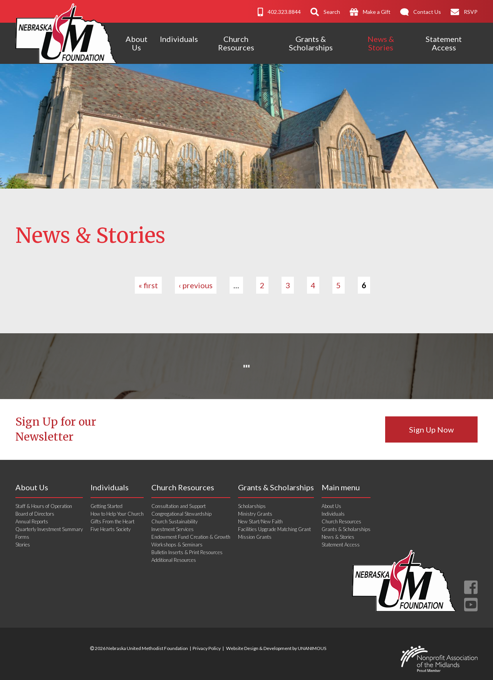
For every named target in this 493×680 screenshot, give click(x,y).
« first (148, 285)
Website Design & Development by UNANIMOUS (276, 648)
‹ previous (196, 285)
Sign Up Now (431, 429)
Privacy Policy (207, 648)
